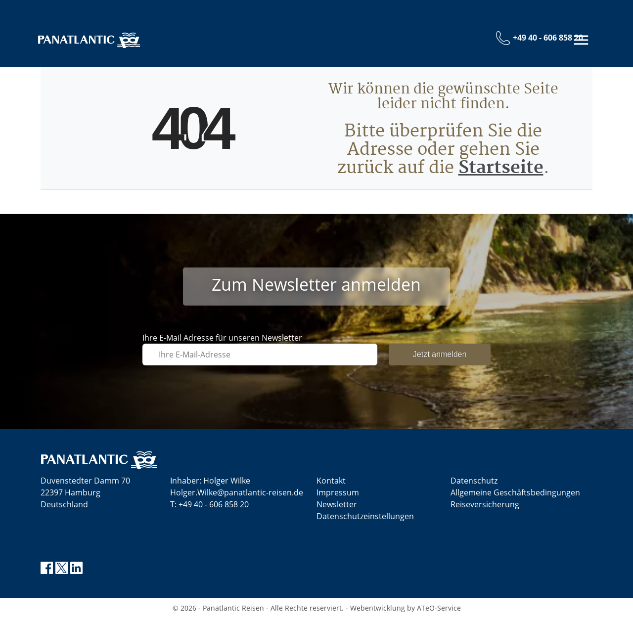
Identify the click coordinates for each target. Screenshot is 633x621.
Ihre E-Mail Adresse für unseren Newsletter (222, 340)
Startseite (500, 170)
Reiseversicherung (485, 507)
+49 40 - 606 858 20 (214, 507)
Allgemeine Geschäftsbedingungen (515, 495)
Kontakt (331, 483)
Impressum (337, 495)
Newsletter (336, 507)
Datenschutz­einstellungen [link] (365, 519)
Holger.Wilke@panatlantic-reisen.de (236, 495)
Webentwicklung (377, 611)
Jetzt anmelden (440, 357)
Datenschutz (474, 483)
